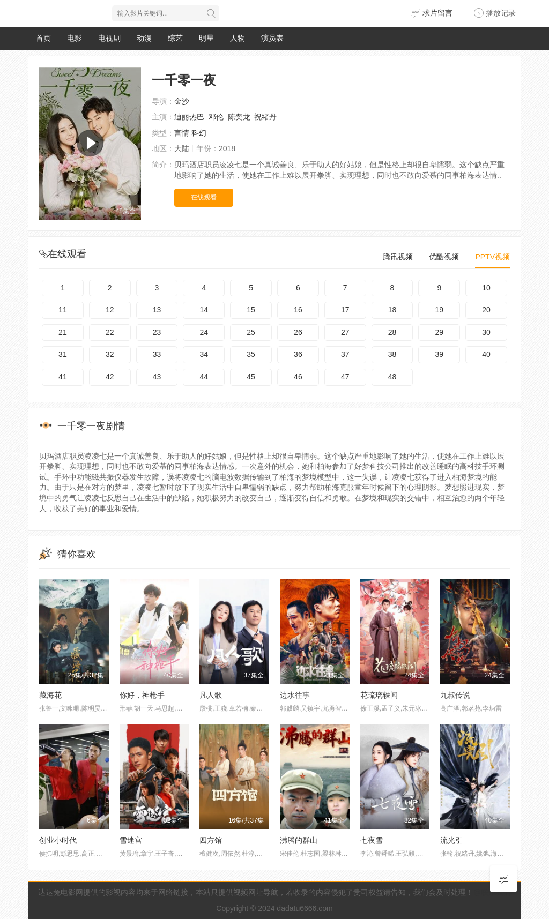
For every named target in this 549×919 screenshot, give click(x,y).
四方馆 (210, 840)
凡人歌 (210, 695)
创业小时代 (58, 840)
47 (345, 376)
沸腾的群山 (298, 840)
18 (392, 309)
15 (251, 309)
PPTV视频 (492, 256)
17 (345, 309)
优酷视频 (444, 256)
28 (392, 332)
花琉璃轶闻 (379, 695)
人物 (237, 38)
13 (157, 309)
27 (345, 332)
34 (204, 354)
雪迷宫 (131, 840)
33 (157, 354)
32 (110, 354)
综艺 (175, 38)
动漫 (144, 38)
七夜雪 (371, 840)
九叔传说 (455, 695)
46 (298, 376)
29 (439, 332)
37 (345, 354)
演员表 (272, 38)
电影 (74, 38)
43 (157, 376)
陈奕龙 (239, 117)
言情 (181, 133)
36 (298, 354)
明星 (206, 38)
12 (110, 309)
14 (204, 309)
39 (439, 354)
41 (62, 376)
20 (486, 309)
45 (251, 376)
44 (204, 376)
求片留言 (431, 13)
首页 (43, 38)
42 (110, 376)
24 (204, 332)
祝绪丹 (265, 117)
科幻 (198, 133)
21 (62, 332)
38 (392, 354)
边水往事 (295, 695)
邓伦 (216, 117)
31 (62, 354)
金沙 (181, 101)
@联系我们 (492, 892)
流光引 (451, 840)
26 (298, 332)
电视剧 (109, 38)
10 (486, 287)
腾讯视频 (398, 256)
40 (486, 354)
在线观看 (204, 197)
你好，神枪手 (142, 695)
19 (439, 309)
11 (62, 309)
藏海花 (50, 695)
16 (298, 309)
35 (251, 354)
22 (110, 332)
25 (251, 332)
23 (157, 332)
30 (486, 332)
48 (392, 376)
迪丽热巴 (189, 117)
